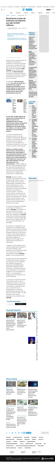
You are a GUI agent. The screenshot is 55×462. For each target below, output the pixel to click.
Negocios (40, 12)
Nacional (8, 441)
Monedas (30, 180)
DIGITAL (12, 452)
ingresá (52, 9)
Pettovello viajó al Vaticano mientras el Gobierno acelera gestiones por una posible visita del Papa (33, 42)
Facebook (9, 432)
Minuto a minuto (32, 387)
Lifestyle (40, 439)
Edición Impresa (31, 441)
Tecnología (38, 443)
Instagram (12, 432)
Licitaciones (27, 447)
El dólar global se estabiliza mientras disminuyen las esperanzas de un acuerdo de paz (33, 411)
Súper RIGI (39, 6)
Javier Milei (17, 6)
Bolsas (33, 180)
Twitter (6, 432)
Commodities (37, 180)
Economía (18, 12)
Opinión (47, 12)
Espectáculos (29, 443)
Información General (12, 443)
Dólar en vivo (10, 6)
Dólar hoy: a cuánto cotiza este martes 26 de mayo (10, 392)
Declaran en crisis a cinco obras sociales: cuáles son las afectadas (35, 143)
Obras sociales (46, 6)
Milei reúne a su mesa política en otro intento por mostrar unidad (34, 111)
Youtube (18, 432)
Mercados (19, 439)
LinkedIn (15, 432)
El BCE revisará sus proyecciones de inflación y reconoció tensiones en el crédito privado (16, 106)
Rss (45, 443)
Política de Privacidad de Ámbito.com (25, 445)
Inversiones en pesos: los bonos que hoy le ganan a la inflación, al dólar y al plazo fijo (22, 421)
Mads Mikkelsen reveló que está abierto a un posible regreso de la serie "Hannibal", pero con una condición (32, 58)
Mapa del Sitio (10, 445)
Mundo (15, 441)
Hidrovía (52, 6)
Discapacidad (23, 6)
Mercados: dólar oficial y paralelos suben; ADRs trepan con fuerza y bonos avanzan (33, 393)
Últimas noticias (17, 437)
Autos (21, 443)
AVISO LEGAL (41, 445)
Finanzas (26, 12)
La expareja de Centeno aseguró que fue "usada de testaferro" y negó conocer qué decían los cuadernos (33, 72)
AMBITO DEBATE (36, 452)
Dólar (11, 12)
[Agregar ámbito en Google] (12, 28)
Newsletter (52, 12)
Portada (8, 437)
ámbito (7, 15)
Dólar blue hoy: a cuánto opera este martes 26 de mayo (33, 94)
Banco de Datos (10, 439)
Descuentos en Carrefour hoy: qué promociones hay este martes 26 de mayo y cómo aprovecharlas (11, 325)
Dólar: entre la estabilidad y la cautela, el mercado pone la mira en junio (21, 323)
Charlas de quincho (31, 6)
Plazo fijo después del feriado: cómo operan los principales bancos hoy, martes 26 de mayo (17, 39)
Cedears (41, 180)
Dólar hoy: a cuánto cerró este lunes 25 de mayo (22, 409)
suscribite (48, 9)
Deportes (22, 441)
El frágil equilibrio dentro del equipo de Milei (34, 153)
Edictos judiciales (11, 447)
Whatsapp (22, 432)
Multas (20, 447)
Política (33, 12)
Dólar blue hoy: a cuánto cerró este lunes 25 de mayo (11, 425)
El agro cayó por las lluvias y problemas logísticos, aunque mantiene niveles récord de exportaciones (16, 35)
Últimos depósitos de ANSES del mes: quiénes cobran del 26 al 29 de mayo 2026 (32, 85)
